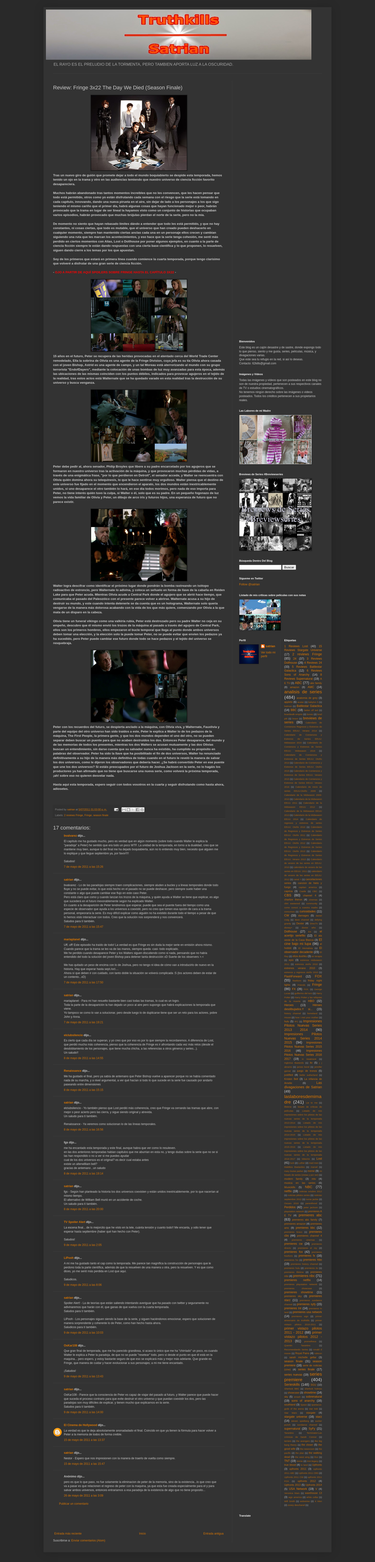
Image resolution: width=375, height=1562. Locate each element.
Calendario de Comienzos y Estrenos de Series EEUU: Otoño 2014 (303, 759)
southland (290, 1404)
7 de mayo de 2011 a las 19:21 (83, 1022)
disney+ (288, 927)
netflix (288, 1191)
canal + (297, 879)
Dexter (300, 923)
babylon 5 (313, 702)
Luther (301, 1163)
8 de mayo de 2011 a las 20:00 (83, 1209)
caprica (288, 891)
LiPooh (69, 1258)
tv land (304, 1465)
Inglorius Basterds (294, 1062)
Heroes (289, 1005)
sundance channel (307, 1424)
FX (294, 989)
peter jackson (310, 1207)
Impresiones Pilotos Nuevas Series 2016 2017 (303, 1055)
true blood (290, 1464)
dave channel (302, 919)
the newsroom (307, 1449)
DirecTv (314, 923)
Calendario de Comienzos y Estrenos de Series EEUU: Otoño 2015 (303, 766)
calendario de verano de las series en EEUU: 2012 (303, 875)
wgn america (295, 1497)
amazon (294, 687)
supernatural (292, 1428)
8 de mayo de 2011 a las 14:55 (83, 1058)
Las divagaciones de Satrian (303, 1085)
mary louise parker (293, 1171)
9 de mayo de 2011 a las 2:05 (83, 1245)
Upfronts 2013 (292, 1484)
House (287, 1017)
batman (288, 706)
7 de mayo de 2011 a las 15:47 (83, 926)
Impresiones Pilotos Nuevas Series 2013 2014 (303, 1025)
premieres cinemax (303, 1240)
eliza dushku (299, 956)
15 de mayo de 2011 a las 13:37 (84, 1440)
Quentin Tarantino (297, 1345)
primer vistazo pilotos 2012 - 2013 (303, 1336)
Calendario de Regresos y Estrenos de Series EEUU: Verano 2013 (303, 855)
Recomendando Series (296, 1349)
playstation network (294, 1211)
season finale (101, 815)
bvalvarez (70, 835)
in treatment (309, 1059)
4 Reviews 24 (313, 662)
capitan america (308, 887)
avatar (301, 702)
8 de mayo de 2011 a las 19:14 (83, 1173)
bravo (295, 718)
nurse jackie (312, 1199)
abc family (316, 683)
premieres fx (306, 1255)
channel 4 (309, 895)
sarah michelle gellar (302, 1357)
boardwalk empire (293, 714)
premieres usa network (307, 1312)
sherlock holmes (313, 1388)
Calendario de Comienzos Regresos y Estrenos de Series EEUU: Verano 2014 (303, 726)
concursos (289, 911)
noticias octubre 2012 (310, 1191)
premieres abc (310, 1215)
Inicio (142, 1533)
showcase (293, 1392)
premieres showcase (298, 1288)
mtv (314, 1178)
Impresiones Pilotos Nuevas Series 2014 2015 (303, 1038)
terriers (288, 1441)
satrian (68, 879)
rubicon (318, 1353)
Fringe (88, 815)
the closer (307, 1444)
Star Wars (290, 1412)
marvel (314, 1167)
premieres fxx (291, 1260)
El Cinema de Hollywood (80, 1425)
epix (291, 960)
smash (297, 1396)
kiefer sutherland (309, 1075)
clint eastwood (292, 903)
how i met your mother (306, 1017)
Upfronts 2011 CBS (309, 1473)
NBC (308, 1187)
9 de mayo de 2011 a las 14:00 (83, 1412)
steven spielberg (300, 1421)
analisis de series (303, 691)
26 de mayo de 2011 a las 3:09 (83, 1495)
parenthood (311, 1203)
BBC (294, 710)
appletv (288, 701)
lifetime (288, 1106)
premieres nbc (304, 1276)
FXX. (306, 989)
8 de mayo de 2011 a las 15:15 (83, 1090)
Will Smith (289, 1501)
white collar (312, 1497)
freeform (297, 980)
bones (310, 714)
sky (286, 1396)
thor (316, 1457)
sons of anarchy (303, 1400)
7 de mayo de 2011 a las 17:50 (83, 982)
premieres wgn (300, 1316)
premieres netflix (297, 1280)
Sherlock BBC (291, 1388)
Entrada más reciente (68, 1533)
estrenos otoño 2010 (306, 964)
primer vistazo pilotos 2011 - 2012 (303, 1330)
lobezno (306, 1159)
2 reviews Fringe (73, 815)
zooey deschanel (296, 1505)
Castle (302, 891)
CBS (288, 895)
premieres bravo (293, 1232)
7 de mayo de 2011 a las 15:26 (83, 866)
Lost (319, 1158)
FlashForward (293, 976)
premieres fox (293, 1252)
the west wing (302, 1457)
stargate (310, 1412)
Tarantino (289, 1433)
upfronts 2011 (297, 1468)
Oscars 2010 (291, 1203)
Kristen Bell (291, 1078)
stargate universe (295, 1416)
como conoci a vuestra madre (301, 907)
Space (303, 1404)
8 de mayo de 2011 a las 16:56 (83, 1129)
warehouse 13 (313, 1493)
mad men (314, 1163)
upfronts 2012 (307, 1481)
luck (292, 1163)
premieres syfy (306, 1304)
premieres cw (293, 1243)
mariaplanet (72, 939)
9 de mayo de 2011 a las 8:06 (83, 1285)
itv (311, 1062)
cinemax (313, 899)
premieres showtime (298, 1292)
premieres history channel (304, 1264)
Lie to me (312, 1102)
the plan (299, 1453)
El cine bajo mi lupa (303, 942)
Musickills (289, 1187)
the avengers (303, 1441)
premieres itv (311, 1268)
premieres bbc (305, 1227)
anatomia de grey (307, 697)
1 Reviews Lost (296, 646)
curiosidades (307, 911)
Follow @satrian (249, 584)
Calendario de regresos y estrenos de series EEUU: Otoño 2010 (303, 823)
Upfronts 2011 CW (293, 1477)
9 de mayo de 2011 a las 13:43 (83, 1376)
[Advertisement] (139, 1519)
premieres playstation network (300, 1284)
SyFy (312, 1428)
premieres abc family (304, 1219)
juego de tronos (307, 1070)
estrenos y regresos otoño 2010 (301, 972)
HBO (311, 1001)
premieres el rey (307, 1248)
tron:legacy (312, 1461)
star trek (313, 1408)
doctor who (309, 927)
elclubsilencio (73, 1035)
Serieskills (292, 1384)
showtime (310, 1392)
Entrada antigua (213, 1533)
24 (294, 658)
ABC (298, 683)
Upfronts (317, 1464)
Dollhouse (290, 931)
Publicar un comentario (73, 1503)
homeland (312, 1013)
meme (311, 1170)
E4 (309, 931)
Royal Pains (302, 1353)
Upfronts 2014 (314, 1484)
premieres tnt (293, 1308)
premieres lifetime (294, 1272)
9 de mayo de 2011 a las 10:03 (83, 1332)
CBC (314, 891)
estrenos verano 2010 (299, 968)
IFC (296, 1021)
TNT (287, 1461)
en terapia (317, 956)
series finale (306, 1369)
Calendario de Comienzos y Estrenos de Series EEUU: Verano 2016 (303, 783)
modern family (293, 1178)
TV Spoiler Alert (74, 1222)
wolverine (305, 1501)
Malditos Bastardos (294, 1167)
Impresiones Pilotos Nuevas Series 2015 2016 (303, 1046)
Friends (301, 985)
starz (319, 1416)
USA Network (298, 1489)
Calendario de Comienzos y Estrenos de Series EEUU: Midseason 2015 (303, 738)
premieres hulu (292, 1268)
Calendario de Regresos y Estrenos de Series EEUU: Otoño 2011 (303, 831)
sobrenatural (314, 1396)
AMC (311, 687)
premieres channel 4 (309, 1235)
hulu (286, 1021)
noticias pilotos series (299, 1195)
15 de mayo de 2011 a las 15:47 (84, 1463)
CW (286, 915)
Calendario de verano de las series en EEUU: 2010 (303, 863)
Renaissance (72, 1070)
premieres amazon (295, 1223)
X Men (318, 1501)
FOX (318, 976)
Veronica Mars (292, 1493)
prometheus (310, 1341)
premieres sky (293, 1296)
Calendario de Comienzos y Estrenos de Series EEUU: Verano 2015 (303, 775)
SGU (313, 1384)
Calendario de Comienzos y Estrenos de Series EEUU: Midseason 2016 (303, 746)
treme (300, 1461)
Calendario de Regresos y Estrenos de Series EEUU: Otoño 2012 (303, 839)
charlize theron (293, 899)
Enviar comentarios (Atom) (88, 1540)
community (311, 903)
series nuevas (293, 1374)
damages (303, 915)
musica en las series (299, 1182)
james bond (303, 1067)
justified (288, 1074)
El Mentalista (305, 948)
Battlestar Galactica (309, 706)
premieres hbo (312, 1259)
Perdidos (290, 1207)
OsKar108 (70, 1345)
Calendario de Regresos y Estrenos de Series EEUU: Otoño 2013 (303, 847)
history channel (292, 1013)
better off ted (311, 710)
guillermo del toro (303, 993)
